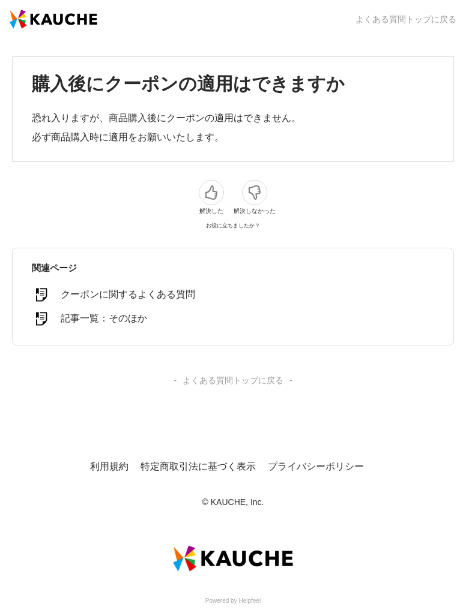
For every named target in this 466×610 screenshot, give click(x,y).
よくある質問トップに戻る (406, 19)
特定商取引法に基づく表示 (198, 466)
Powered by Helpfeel (233, 600)
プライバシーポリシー (316, 466)
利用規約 (109, 466)
